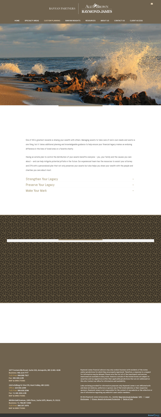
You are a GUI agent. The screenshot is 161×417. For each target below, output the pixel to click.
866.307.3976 (23, 405)
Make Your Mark (80, 190)
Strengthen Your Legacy (80, 179)
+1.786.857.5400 (24, 403)
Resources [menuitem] (90, 20)
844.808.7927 (23, 375)
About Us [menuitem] (105, 20)
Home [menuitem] (17, 20)
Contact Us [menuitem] (119, 20)
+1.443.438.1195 (19, 393)
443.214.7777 (22, 372)
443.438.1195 (18, 378)
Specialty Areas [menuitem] (32, 20)
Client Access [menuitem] (136, 20)
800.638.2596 (23, 390)
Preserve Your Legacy (80, 185)
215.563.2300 (20, 387)
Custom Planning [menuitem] (52, 20)
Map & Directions (17, 380)
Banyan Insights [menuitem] (72, 20)
